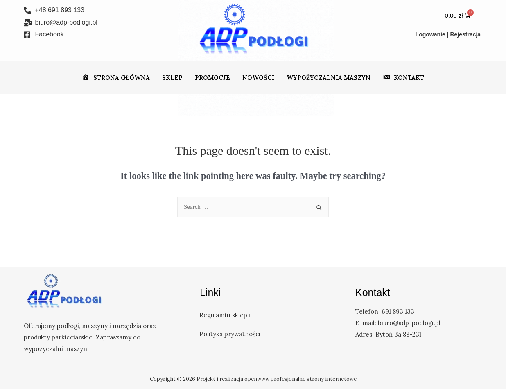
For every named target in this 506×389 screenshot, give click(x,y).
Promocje (212, 77)
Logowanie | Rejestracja (448, 34)
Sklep (172, 77)
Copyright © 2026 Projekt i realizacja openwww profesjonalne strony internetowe (253, 378)
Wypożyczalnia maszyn (328, 77)
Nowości (258, 77)
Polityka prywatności (230, 334)
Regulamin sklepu (225, 315)
